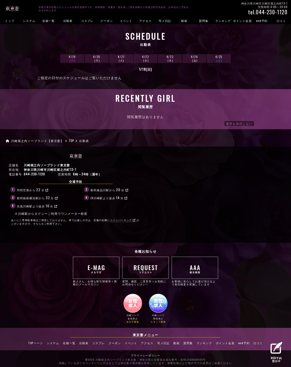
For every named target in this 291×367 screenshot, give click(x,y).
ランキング (223, 21)
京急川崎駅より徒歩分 (37, 205)
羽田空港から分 (33, 189)
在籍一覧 (48, 21)
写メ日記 (165, 21)
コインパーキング (123, 220)
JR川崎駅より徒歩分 (109, 197)
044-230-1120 (34, 174)
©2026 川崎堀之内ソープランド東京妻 (110, 359)
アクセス (145, 21)
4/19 (72, 58)
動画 (184, 21)
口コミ (281, 21)
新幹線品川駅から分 (109, 189)
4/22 (145, 58)
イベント (126, 21)
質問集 (203, 21)
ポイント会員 (242, 21)
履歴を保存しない (239, 123)
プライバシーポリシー (145, 355)
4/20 (96, 58)
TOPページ (35, 343)
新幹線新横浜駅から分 (37, 197)
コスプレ (87, 21)
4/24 (194, 58)
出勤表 (68, 21)
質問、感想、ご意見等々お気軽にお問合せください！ (145, 271)
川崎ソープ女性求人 (132, 308)
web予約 (262, 21)
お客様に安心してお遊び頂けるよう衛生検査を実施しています (195, 271)
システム (29, 21)
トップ (9, 21)
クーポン (106, 21)
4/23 (170, 58)
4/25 (219, 58)
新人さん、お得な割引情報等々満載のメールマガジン (96, 271)
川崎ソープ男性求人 (158, 308)
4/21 (121, 58)
